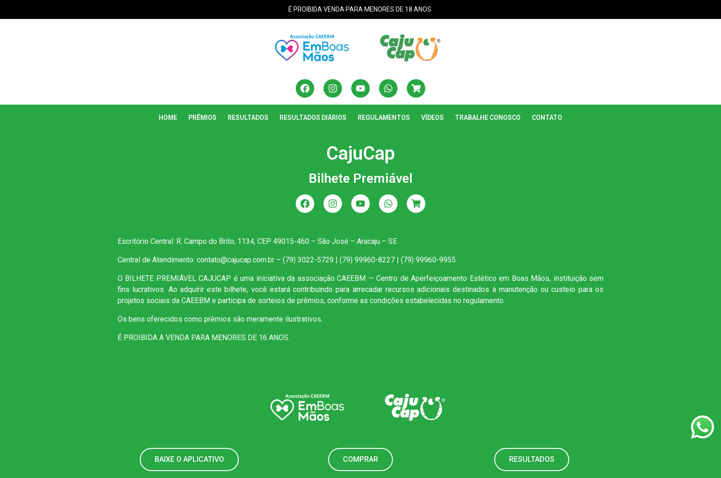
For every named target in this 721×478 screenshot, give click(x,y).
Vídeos (432, 117)
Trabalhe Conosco (488, 117)
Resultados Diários (313, 117)
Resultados (248, 117)
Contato (547, 117)
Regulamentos (384, 117)
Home (168, 117)
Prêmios (202, 117)
